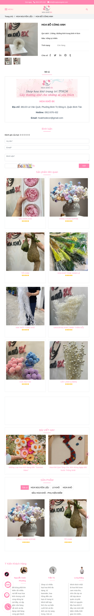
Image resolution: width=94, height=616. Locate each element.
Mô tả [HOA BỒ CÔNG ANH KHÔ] (46, 72)
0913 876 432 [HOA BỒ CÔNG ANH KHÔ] (39, 2)
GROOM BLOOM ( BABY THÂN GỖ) (69, 327)
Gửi (84, 166)
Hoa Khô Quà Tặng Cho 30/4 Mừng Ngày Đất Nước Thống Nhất (68, 468)
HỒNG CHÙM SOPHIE (68, 219)
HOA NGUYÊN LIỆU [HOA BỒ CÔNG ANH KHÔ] (24, 16)
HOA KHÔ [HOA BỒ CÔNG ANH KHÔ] (67, 487)
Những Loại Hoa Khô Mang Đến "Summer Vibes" (26, 468)
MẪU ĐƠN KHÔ (25, 219)
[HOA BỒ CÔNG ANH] (47, 9)
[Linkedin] (60, 55)
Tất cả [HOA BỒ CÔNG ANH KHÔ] (25, 487)
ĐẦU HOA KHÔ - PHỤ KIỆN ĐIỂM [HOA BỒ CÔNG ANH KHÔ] (47, 493)
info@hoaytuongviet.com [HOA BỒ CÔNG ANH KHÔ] (57, 2)
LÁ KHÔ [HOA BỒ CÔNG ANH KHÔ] (56, 487)
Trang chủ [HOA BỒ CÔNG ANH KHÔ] (9, 16)
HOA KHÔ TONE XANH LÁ (69, 273)
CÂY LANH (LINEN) (69, 382)
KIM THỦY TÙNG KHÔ (25, 327)
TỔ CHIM (25, 273)
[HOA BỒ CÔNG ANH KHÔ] (21, 39)
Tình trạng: (46, 45)
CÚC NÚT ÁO (25, 382)
